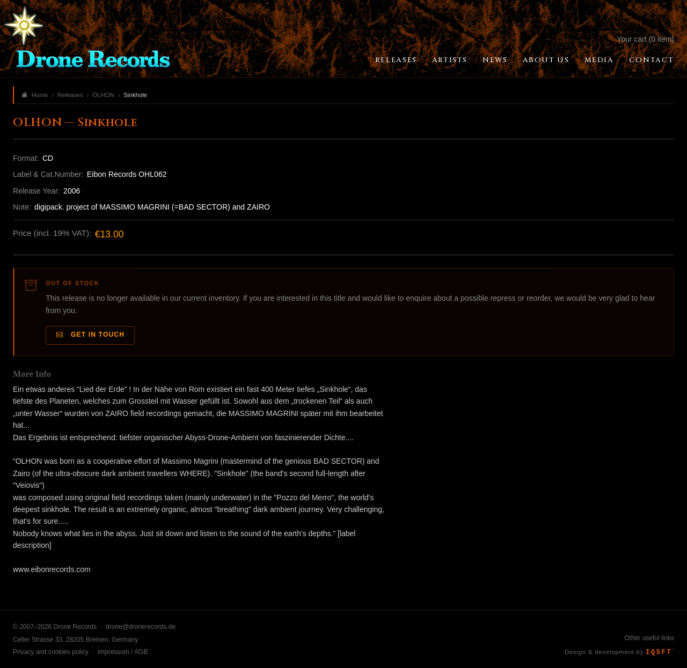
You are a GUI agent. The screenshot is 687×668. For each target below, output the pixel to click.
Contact (651, 60)
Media (599, 60)
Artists (449, 60)
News (495, 60)
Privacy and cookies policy (51, 652)
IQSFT (660, 652)
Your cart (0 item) (645, 39)
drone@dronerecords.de (141, 626)
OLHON (103, 95)
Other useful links (649, 638)
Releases (396, 60)
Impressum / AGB (122, 652)
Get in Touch (90, 335)
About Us (546, 60)
